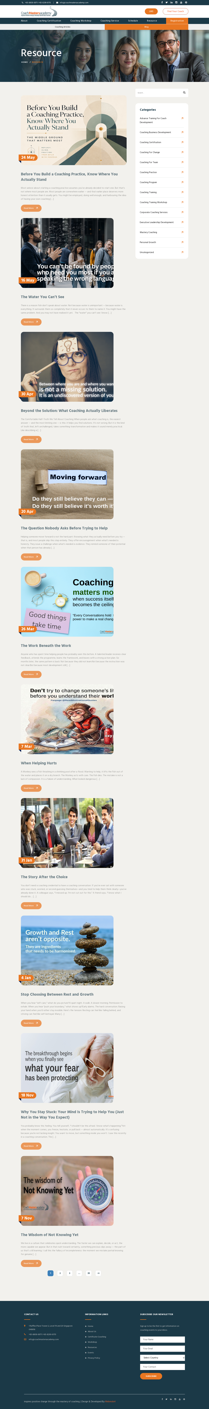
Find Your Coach (175, 11)
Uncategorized (147, 252)
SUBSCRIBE (151, 1376)
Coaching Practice (148, 172)
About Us (90, 1331)
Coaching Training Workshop (153, 202)
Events (89, 1352)
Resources (91, 1347)
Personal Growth (148, 242)
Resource (152, 20)
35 (89, 1277)
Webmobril (110, 1401)
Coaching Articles (62, 26)
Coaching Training (148, 192)
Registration (177, 20)
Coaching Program (148, 182)
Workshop (91, 1342)
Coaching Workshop (81, 20)
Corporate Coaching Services (154, 212)
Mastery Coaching (148, 232)
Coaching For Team (149, 162)
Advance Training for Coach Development (153, 120)
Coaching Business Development (155, 132)
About (24, 20)
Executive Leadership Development (157, 222)
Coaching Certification (49, 20)
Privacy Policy (92, 1358)
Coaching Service (110, 20)
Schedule (133, 20)
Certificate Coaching (95, 1336)
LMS (151, 11)
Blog (146, 26)
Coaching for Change (150, 152)
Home (24, 63)
